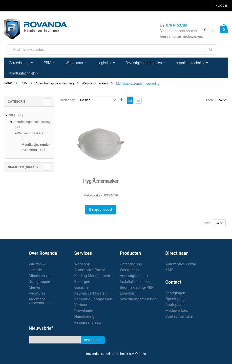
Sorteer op (67, 100)
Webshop (82, 264)
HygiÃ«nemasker (100, 181)
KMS (169, 270)
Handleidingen (86, 316)
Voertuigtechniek (134, 276)
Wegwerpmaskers (95, 83)
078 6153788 (176, 25)
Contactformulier (179, 316)
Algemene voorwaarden (40, 301)
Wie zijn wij (38, 264)
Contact (210, 30)
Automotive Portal (89, 270)
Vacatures (37, 293)
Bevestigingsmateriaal (138, 299)
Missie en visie (41, 276)
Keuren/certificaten (90, 293)
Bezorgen (82, 281)
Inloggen (221, 5)
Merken (35, 287)
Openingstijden (178, 299)
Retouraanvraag (87, 322)
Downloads (83, 310)
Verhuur (81, 305)
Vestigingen (175, 293)
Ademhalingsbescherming (55, 83)
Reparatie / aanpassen (93, 299)
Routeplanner (176, 304)
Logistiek (127, 293)
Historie (35, 270)
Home (8, 83)
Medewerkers (176, 310)
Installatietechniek (135, 281)
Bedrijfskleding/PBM (137, 287)
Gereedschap (131, 264)
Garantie (81, 287)
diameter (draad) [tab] (23, 167)
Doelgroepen (39, 281)
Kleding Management (92, 276)
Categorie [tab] (16, 101)
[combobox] (112, 49)
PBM (24, 83)
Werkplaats (129, 270)
